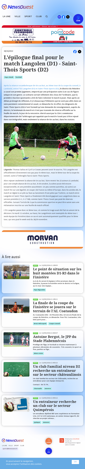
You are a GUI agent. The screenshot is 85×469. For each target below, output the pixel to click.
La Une (7, 17)
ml (59, 16)
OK (75, 462)
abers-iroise (38, 353)
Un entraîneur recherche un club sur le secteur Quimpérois (54, 405)
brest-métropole (40, 323)
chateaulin (38, 388)
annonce (48, 388)
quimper (37, 422)
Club (39, 17)
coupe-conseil (54, 323)
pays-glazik (9, 77)
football (19, 77)
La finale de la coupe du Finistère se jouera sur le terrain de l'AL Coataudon (55, 307)
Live (76, 16)
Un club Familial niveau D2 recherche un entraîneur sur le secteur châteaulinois (57, 370)
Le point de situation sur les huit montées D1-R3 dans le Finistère (57, 273)
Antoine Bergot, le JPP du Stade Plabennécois (54, 338)
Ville (17, 17)
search (48, 16)
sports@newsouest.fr (10, 448)
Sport (28, 17)
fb (63, 16)
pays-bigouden (39, 290)
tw (68, 16)
